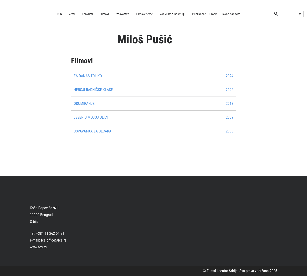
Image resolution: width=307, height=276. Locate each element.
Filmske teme (144, 14)
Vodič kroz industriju (172, 14)
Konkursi (87, 14)
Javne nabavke (231, 14)
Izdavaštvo (122, 14)
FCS (59, 14)
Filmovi (104, 14)
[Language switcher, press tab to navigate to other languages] (296, 14)
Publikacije (199, 14)
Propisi (213, 14)
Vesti (72, 14)
